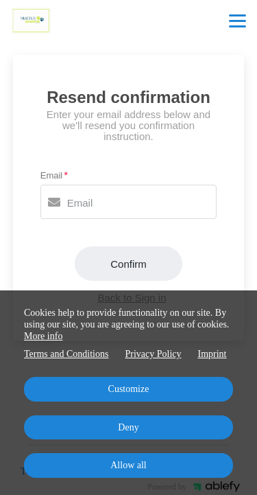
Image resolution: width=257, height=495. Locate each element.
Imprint (212, 354)
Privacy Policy (153, 354)
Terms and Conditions (66, 354)
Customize (128, 389)
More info (43, 336)
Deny (128, 427)
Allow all (128, 465)
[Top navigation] (237, 21)
